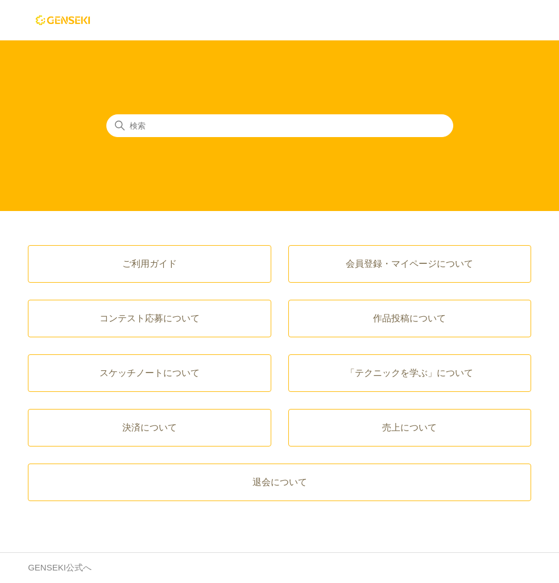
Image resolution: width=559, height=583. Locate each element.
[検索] (279, 125)
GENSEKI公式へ (60, 567)
